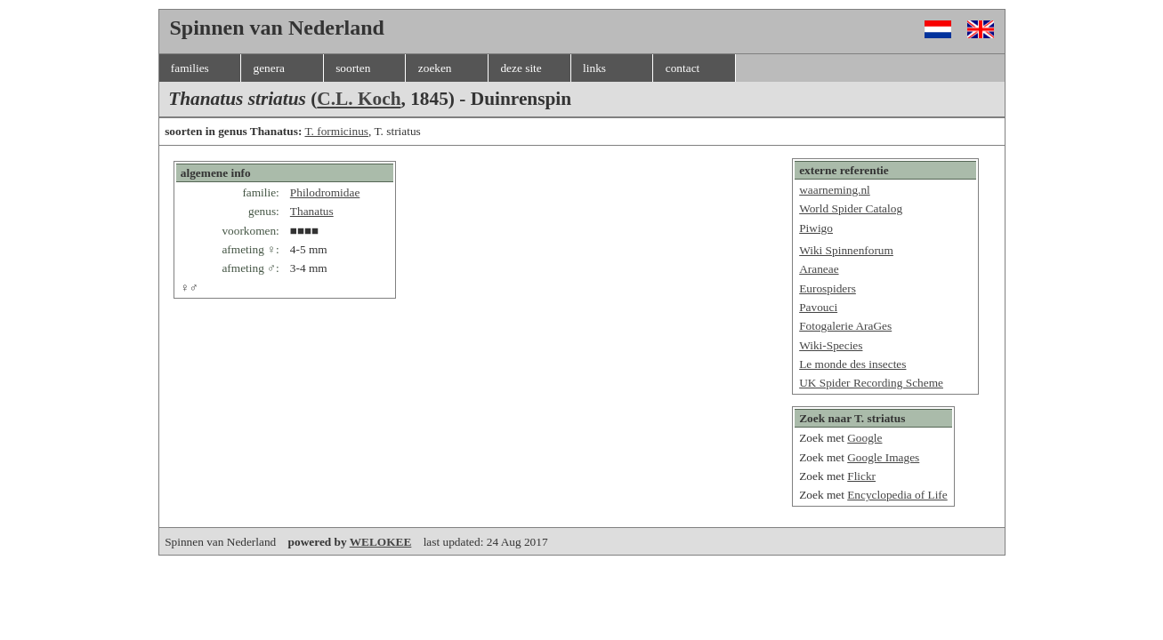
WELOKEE (381, 541)
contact (682, 68)
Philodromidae (324, 192)
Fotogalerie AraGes (845, 325)
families (190, 68)
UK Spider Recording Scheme (871, 382)
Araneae (818, 269)
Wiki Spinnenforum (846, 250)
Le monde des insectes (852, 364)
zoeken (435, 68)
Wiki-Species (830, 345)
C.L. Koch (358, 98)
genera (269, 68)
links (594, 68)
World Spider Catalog (850, 208)
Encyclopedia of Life (897, 494)
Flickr (861, 476)
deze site (520, 68)
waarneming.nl (834, 189)
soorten (352, 68)
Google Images (883, 457)
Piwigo (816, 228)
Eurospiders (827, 288)
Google (864, 437)
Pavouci (818, 307)
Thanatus (312, 211)
